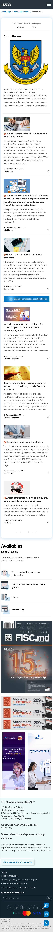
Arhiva (4, 872)
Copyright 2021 (5, 921)
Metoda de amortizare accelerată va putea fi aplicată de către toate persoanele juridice (24, 327)
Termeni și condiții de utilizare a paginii (19, 879)
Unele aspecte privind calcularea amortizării (23, 256)
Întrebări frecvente (10, 876)
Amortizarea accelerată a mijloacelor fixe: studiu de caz (25, 135)
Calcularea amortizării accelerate (23, 442)
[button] (45, 905)
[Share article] (48, 171)
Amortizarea (37, 12)
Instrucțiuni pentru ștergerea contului (18, 887)
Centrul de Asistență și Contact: (19, 824)
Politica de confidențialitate (14, 883)
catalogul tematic (21, 12)
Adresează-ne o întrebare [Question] (17, 862)
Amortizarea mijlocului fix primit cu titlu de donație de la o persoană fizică (26, 499)
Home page (6, 12)
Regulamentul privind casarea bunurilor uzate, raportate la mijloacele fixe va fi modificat (25, 386)
